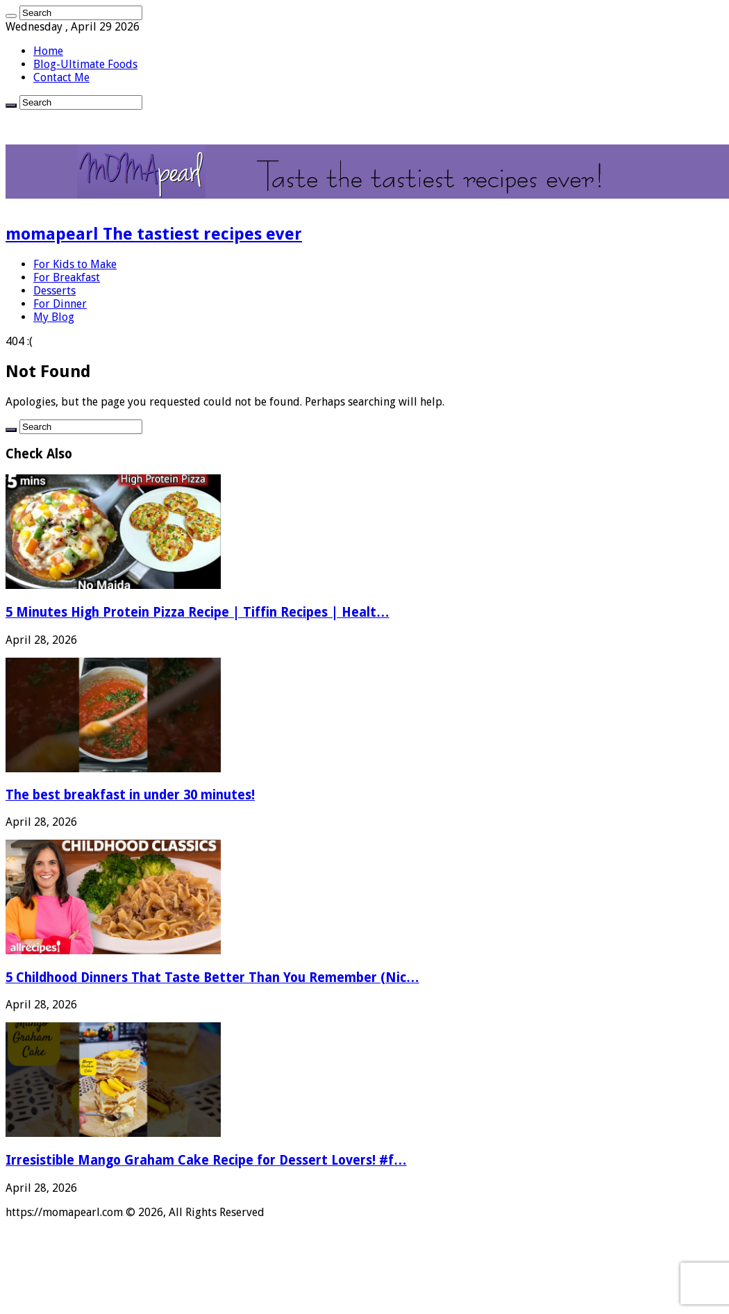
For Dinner (60, 303)
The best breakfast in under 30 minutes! (130, 795)
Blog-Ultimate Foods (85, 64)
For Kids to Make (75, 264)
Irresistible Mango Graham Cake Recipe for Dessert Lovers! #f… (206, 1160)
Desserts (54, 290)
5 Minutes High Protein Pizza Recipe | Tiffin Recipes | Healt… (197, 612)
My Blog (53, 317)
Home (48, 51)
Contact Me (61, 77)
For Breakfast (66, 277)
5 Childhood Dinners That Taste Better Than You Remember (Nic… (212, 977)
